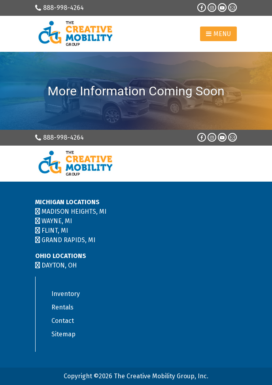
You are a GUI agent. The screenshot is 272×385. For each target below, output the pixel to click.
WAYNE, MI (57, 221)
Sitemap (63, 334)
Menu (218, 34)
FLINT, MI (55, 230)
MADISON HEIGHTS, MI (74, 211)
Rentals (62, 307)
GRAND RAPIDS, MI (68, 240)
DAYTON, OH (59, 265)
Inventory (65, 294)
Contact (62, 320)
